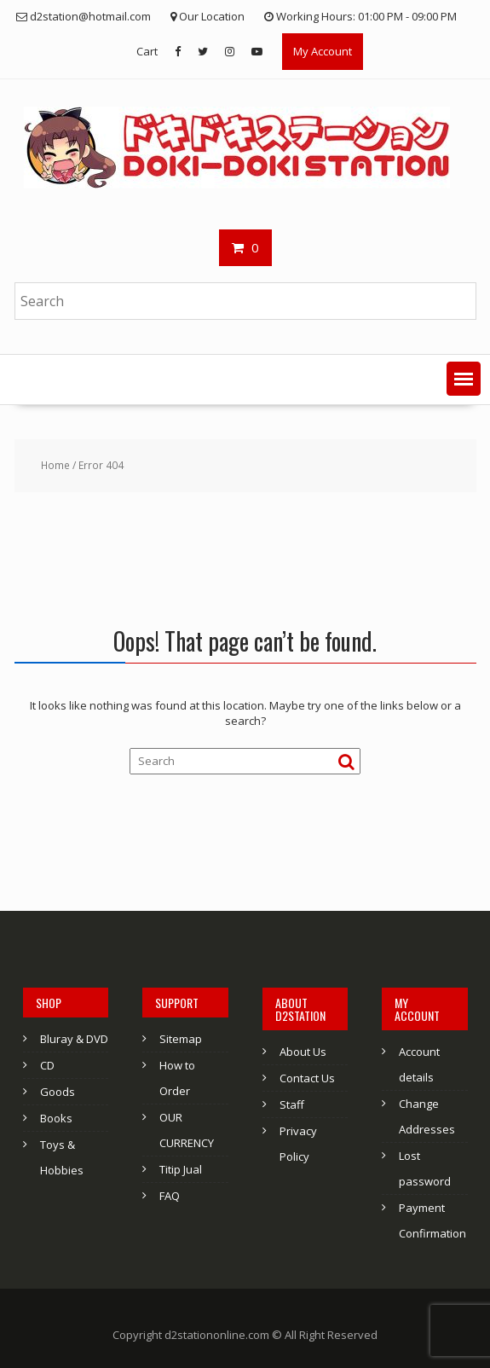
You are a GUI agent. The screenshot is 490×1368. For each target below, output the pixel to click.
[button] (464, 379)
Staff (292, 1104)
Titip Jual (180, 1169)
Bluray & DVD (74, 1038)
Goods (57, 1091)
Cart (147, 51)
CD (47, 1065)
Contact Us (307, 1078)
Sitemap (180, 1038)
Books (56, 1118)
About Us (303, 1051)
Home (55, 465)
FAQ (169, 1195)
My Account (322, 51)
